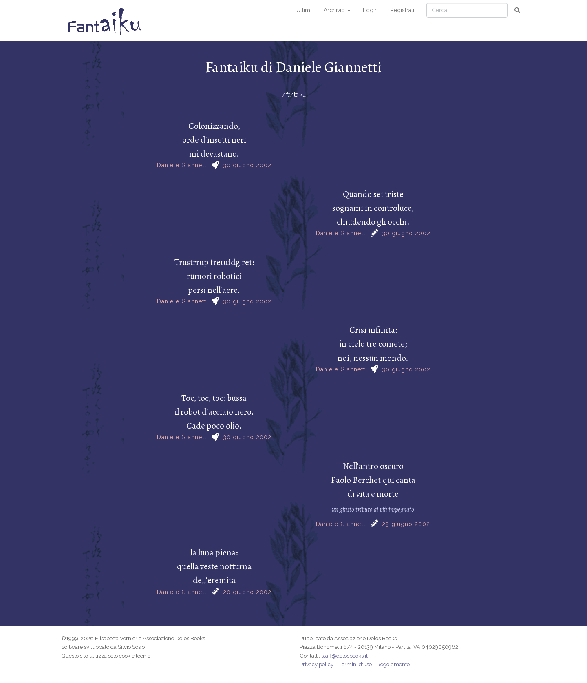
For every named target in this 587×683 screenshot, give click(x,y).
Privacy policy (316, 664)
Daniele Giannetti (182, 165)
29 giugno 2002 (406, 524)
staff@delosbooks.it (344, 655)
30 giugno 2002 (247, 165)
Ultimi (303, 10)
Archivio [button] (337, 10)
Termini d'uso (355, 664)
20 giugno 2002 (247, 592)
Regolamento (393, 664)
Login (370, 10)
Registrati (402, 10)
